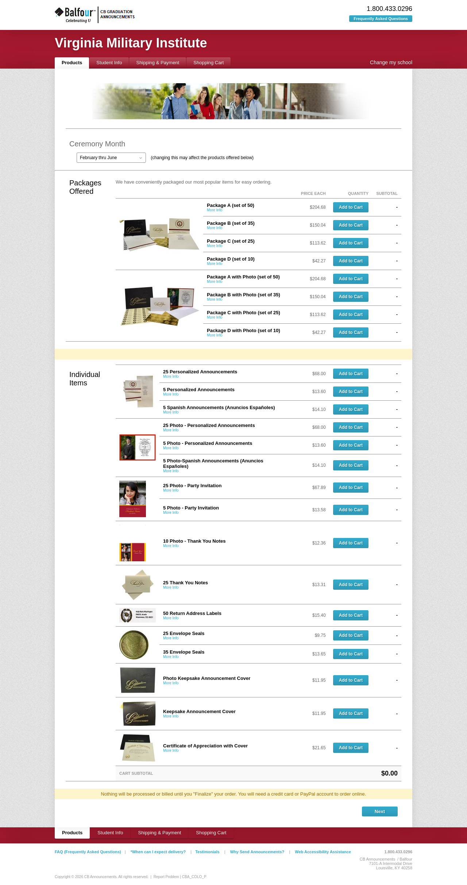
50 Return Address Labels (192, 613)
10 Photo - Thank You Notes (194, 541)
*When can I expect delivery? (158, 852)
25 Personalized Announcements (200, 371)
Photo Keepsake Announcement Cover (206, 678)
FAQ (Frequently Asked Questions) (88, 852)
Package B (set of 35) (231, 223)
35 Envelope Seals (183, 652)
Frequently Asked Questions (381, 18)
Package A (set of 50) (230, 205)
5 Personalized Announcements (199, 389)
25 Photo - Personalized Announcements (209, 425)
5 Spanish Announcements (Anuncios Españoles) (219, 407)
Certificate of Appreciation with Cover (205, 746)
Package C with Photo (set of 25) (243, 312)
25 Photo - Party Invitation (192, 485)
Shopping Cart (208, 62)
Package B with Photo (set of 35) (243, 294)
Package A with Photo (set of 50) (243, 277)
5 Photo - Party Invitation (191, 508)
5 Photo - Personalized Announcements (207, 443)
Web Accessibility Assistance (323, 852)
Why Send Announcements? (257, 852)
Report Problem (166, 877)
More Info (214, 210)
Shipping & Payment (157, 62)
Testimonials (207, 852)
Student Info (109, 62)
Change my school (391, 62)
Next (380, 811)
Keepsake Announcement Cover (199, 711)
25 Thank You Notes (185, 582)
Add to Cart (351, 207)
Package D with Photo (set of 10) (243, 330)
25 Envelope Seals (183, 633)
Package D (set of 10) (231, 259)
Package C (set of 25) (231, 241)
